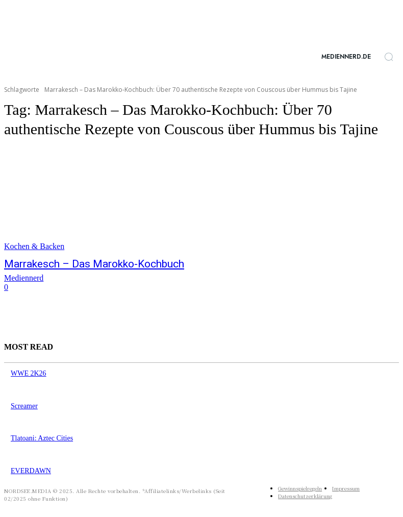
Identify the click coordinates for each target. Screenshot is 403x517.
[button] (389, 56)
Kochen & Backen (34, 246)
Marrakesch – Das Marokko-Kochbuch (76, 263)
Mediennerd (23, 276)
